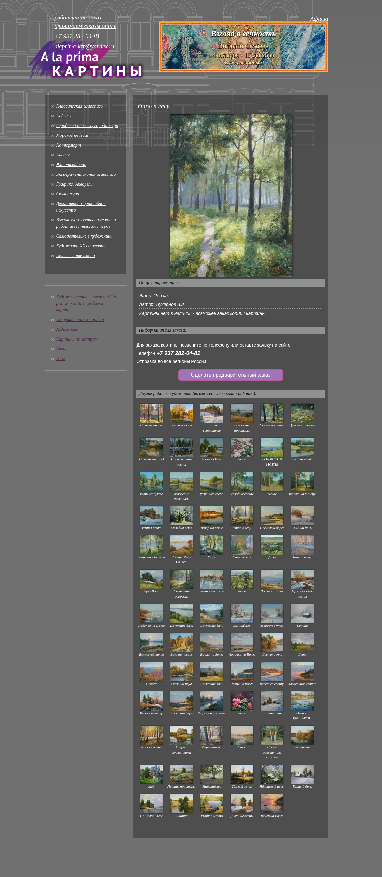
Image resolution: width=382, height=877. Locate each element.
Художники (67, 329)
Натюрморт (68, 145)
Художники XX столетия (81, 245)
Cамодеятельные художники (84, 236)
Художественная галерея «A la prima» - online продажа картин (86, 303)
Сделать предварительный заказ (230, 375)
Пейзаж (64, 115)
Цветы (63, 154)
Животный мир (71, 164)
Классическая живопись (79, 106)
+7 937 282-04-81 (178, 353)
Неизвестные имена (75, 255)
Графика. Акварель (74, 184)
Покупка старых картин (80, 319)
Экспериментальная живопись (86, 174)
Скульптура (67, 193)
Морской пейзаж (72, 135)
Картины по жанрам (77, 339)
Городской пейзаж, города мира (87, 125)
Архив (62, 348)
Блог (60, 358)
